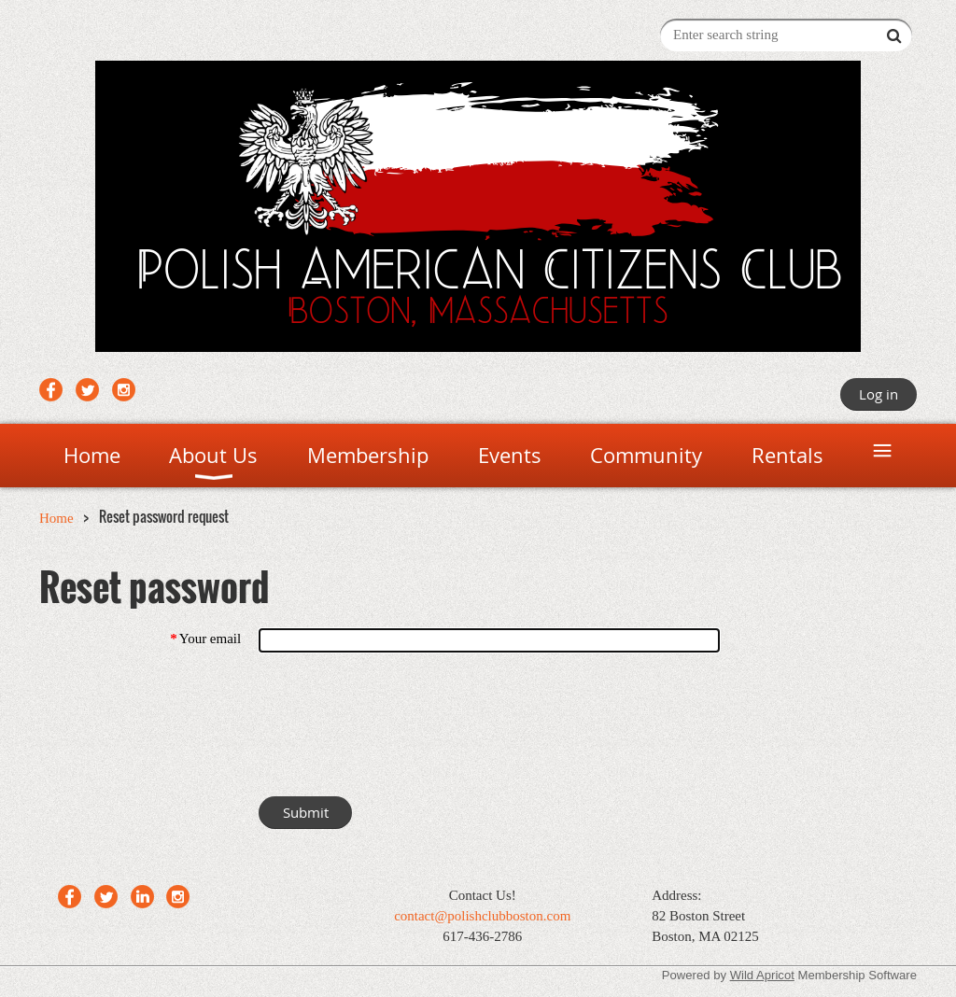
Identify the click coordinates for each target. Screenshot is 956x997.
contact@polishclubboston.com (482, 915)
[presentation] (400, 728)
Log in (878, 394)
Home (56, 518)
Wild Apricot (762, 975)
